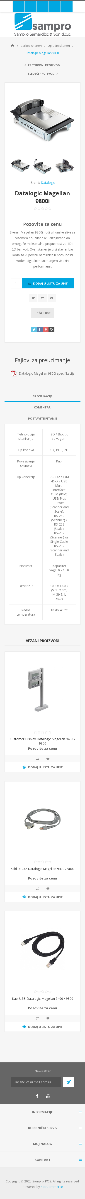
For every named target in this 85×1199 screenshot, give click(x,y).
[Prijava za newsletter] (36, 1082)
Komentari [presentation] (42, 407)
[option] (20, 166)
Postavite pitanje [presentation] (42, 418)
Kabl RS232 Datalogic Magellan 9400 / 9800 (42, 869)
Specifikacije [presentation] (42, 396)
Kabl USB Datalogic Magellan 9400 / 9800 (42, 998)
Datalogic (48, 182)
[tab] (42, 396)
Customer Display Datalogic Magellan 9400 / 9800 (42, 741)
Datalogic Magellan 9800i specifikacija (47, 373)
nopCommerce (52, 1186)
